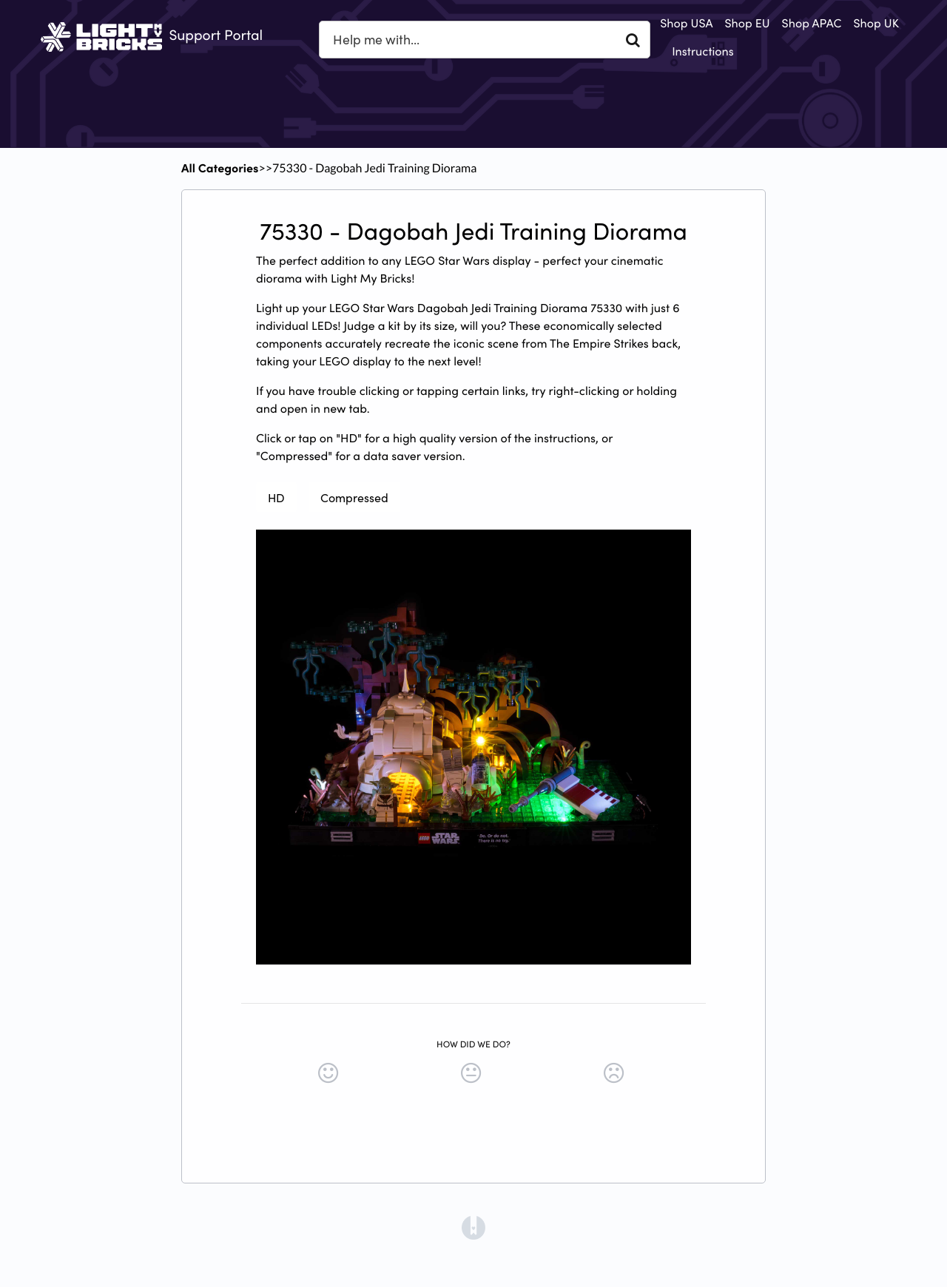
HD (276, 497)
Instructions (703, 51)
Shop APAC (812, 23)
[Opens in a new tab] (473, 1226)
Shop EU (746, 23)
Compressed (354, 497)
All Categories (219, 168)
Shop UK (876, 23)
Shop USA (686, 23)
